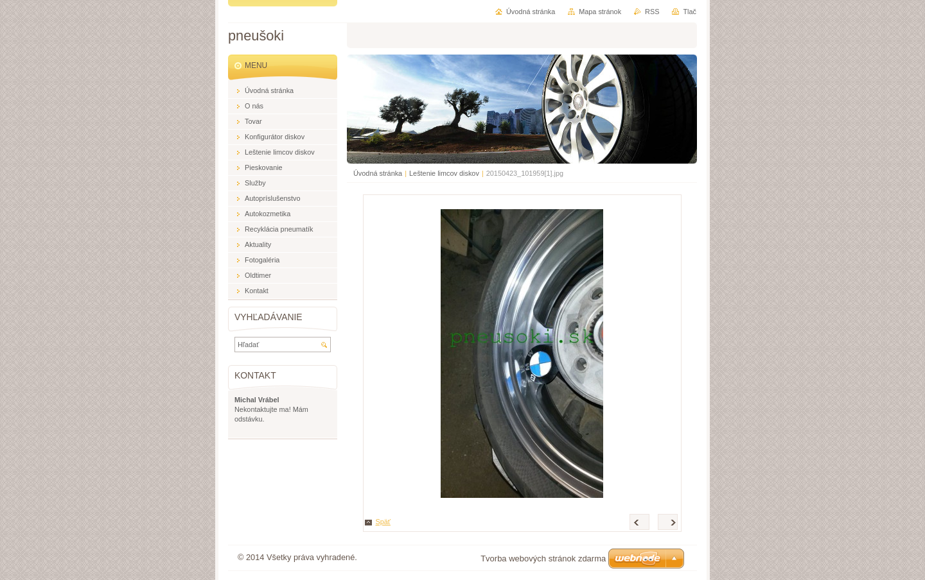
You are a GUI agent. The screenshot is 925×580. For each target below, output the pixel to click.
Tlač (689, 11)
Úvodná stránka (377, 173)
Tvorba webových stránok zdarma (543, 558)
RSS (652, 11)
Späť (383, 521)
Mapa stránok (600, 11)
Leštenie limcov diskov (444, 173)
